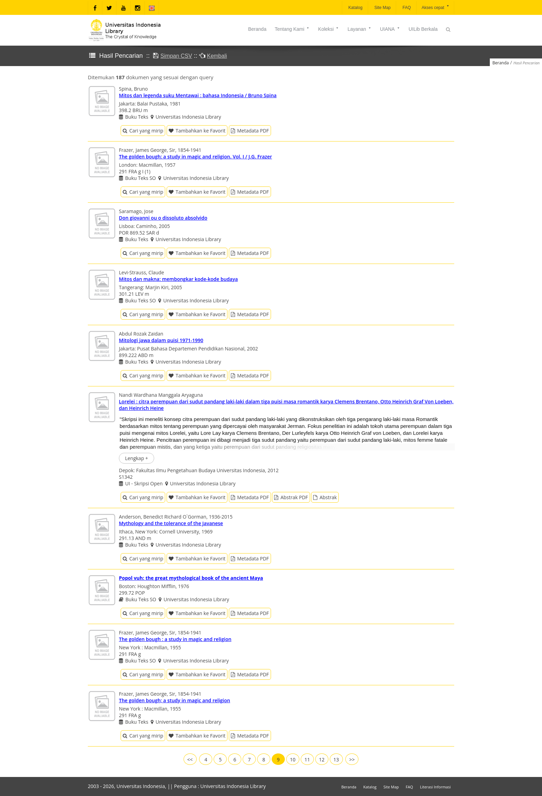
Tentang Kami (292, 29)
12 (322, 759)
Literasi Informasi (435, 786)
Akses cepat (436, 7)
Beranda (257, 29)
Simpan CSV (176, 56)
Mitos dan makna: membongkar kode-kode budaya (178, 279)
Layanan (359, 29)
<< (190, 759)
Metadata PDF (250, 130)
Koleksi (328, 29)
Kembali (217, 56)
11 (307, 759)
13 (336, 759)
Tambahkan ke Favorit (197, 130)
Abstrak (325, 497)
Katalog (355, 7)
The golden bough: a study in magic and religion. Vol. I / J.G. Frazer (195, 156)
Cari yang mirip (143, 130)
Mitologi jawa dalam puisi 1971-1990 (161, 340)
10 (293, 759)
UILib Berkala (423, 29)
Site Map (382, 7)
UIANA (390, 29)
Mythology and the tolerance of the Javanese (171, 523)
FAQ (406, 7)
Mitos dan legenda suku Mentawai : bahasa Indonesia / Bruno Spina (198, 95)
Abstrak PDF (291, 497)
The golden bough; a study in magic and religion (174, 700)
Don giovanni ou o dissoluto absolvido (163, 217)
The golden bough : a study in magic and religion (175, 639)
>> (352, 759)
